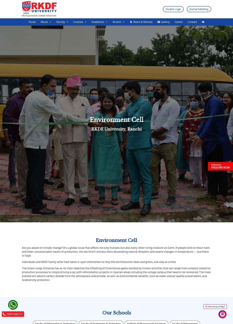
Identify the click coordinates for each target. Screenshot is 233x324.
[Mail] (203, 22)
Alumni (119, 22)
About (46, 22)
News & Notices (143, 22)
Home (32, 22)
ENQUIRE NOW (220, 166)
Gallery (165, 22)
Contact (192, 22)
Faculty (62, 22)
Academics (100, 22)
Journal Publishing (197, 9)
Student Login (167, 9)
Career (179, 22)
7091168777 (12, 314)
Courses (80, 22)
